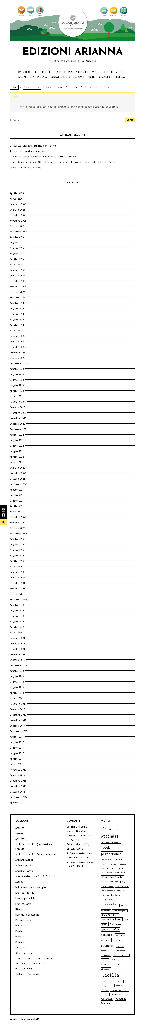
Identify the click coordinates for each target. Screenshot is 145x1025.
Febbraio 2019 (18, 638)
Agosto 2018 (17, 671)
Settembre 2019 (19, 599)
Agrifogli (21, 839)
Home (14, 87)
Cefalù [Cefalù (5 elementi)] (118, 859)
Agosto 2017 (17, 736)
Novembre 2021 (18, 473)
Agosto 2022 (17, 434)
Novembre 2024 (18, 286)
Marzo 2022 (16, 462)
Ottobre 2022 (17, 423)
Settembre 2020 (19, 533)
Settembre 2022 (19, 429)
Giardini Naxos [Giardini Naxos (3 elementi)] (122, 886)
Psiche (19, 931)
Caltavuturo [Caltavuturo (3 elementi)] (106, 859)
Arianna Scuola (24, 870)
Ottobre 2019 (17, 594)
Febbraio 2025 (18, 270)
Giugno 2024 (17, 314)
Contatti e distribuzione (67, 76)
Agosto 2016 (17, 802)
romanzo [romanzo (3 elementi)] (105, 960)
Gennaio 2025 (17, 275)
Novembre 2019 (18, 588)
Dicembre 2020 (18, 517)
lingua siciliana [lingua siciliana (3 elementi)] (108, 899)
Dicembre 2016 (18, 780)
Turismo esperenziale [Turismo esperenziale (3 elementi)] (119, 990)
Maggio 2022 (17, 451)
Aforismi (20, 828)
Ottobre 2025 (17, 226)
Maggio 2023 (17, 385)
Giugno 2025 (17, 248)
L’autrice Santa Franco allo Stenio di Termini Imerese (43, 156)
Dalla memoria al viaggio (30, 887)
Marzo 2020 (16, 566)
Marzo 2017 (16, 764)
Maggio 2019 (17, 621)
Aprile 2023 (17, 391)
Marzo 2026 (16, 198)
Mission (108, 72)
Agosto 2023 (17, 369)
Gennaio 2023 (17, 407)
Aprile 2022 (17, 456)
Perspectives (23, 920)
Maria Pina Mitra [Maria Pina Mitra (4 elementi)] (109, 915)
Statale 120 (26, 76)
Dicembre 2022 (18, 412)
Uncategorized (23, 968)
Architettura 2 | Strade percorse (35, 854)
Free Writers (23, 903)
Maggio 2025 (17, 253)
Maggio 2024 (17, 319)
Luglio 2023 (17, 374)
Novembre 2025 (18, 220)
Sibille (19, 947)
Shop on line (31, 87)
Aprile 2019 (17, 627)
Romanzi (19, 942)
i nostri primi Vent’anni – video (76, 72)
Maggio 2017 (17, 753)
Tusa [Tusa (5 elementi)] (104, 994)
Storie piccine (24, 953)
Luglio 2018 (17, 676)
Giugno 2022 (17, 445)
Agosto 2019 (17, 605)
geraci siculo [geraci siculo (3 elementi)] (107, 886)
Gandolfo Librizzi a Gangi (25, 167)
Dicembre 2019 (18, 583)
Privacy (42, 76)
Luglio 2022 (17, 440)
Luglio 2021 (17, 495)
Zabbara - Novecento (27, 974)
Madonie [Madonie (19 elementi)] (109, 905)
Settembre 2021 (19, 484)
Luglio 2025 (17, 242)
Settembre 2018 (19, 665)
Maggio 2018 (17, 687)
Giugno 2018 (17, 682)
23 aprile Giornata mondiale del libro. (34, 145)
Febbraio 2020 (18, 572)
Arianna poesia (24, 865)
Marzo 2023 (16, 396)
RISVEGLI (20, 936)
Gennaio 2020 (17, 577)
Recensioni (106, 76)
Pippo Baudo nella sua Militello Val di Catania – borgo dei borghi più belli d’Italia (62, 162)
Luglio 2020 (17, 544)
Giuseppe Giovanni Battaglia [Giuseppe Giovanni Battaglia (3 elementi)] (113, 891)
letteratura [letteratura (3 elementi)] (117, 895)
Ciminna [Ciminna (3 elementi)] (113, 864)
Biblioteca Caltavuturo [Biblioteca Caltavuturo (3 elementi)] (111, 842)
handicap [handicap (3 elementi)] (105, 895)
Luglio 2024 (17, 308)
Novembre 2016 (18, 786)
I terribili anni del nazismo (27, 151)
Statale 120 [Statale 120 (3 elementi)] (118, 981)
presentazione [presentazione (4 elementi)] (119, 951)
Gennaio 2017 (17, 775)
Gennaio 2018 (17, 709)
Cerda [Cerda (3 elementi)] (104, 864)
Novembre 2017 (18, 720)
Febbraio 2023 (18, 401)
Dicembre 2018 (18, 649)
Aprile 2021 (17, 506)
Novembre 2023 (18, 352)
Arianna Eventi (24, 859)
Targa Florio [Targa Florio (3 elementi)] (107, 986)
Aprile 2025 (17, 259)
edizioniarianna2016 (26, 1019)
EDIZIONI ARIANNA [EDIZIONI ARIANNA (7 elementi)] (113, 872)
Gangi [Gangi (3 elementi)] (124, 882)
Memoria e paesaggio (27, 914)
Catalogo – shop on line (34, 72)
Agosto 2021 (17, 489)
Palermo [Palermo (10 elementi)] (115, 924)
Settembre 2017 (19, 731)
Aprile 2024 (17, 325)
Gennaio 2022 (17, 467)
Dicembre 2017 (18, 714)
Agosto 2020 (17, 539)
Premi (91, 76)
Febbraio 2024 (18, 336)
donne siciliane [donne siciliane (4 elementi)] (119, 868)
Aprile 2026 (17, 193)
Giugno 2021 (17, 500)
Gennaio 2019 (17, 643)
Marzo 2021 (16, 511)
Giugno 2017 (17, 747)
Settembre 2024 (19, 297)
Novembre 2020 (18, 522)
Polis (18, 925)
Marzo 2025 (16, 264)
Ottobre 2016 (17, 791)
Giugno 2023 (17, 380)
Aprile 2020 (17, 561)
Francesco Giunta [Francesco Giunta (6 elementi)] (112, 877)
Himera (19, 909)
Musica (120, 76)
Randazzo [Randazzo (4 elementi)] (106, 955)
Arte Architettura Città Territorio (36, 876)
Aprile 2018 (17, 692)
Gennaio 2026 (17, 209)
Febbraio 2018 (18, 703)
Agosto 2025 (17, 237)
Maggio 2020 (17, 555)
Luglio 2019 (17, 610)
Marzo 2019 (16, 632)
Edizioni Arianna (72, 52)
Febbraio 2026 (18, 204)
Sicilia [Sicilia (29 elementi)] (110, 975)
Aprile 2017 (17, 758)
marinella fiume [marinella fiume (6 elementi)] (111, 919)
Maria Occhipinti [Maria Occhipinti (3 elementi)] (120, 911)
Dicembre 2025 (18, 215)
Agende (19, 833)
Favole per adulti (26, 898)
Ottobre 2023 (17, 358)
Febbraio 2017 (18, 769)
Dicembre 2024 (18, 281)
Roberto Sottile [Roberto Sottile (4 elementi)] (121, 955)
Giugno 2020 (17, 550)
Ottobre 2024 (17, 292)
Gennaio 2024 (17, 341)
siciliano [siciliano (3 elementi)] (105, 981)
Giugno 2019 (17, 616)
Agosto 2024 (17, 303)
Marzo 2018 (16, 698)
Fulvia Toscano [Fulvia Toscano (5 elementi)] (110, 882)
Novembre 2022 (18, 418)
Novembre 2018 (18, 654)
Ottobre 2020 (17, 528)
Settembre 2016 (19, 797)
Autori (120, 72)
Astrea (19, 881)
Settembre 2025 (19, 231)
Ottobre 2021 (17, 478)
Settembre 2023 (19, 363)
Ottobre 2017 (17, 725)
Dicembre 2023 (18, 347)
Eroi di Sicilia (24, 892)
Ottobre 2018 (17, 660)
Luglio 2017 (17, 742)
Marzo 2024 (16, 330)
